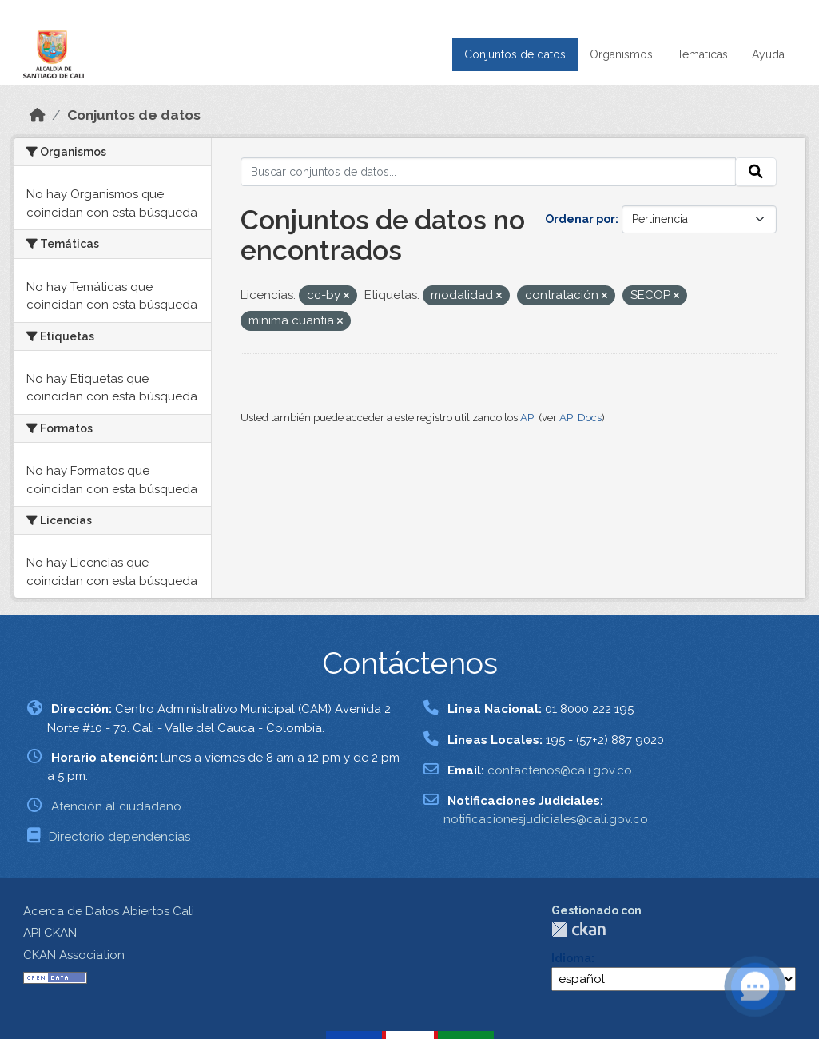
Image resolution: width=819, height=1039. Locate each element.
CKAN (578, 929)
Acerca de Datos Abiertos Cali (108, 911)
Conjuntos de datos (515, 54)
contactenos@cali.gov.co (559, 770)
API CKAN (50, 933)
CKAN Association (74, 955)
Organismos (621, 54)
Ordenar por (580, 219)
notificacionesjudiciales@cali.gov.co (545, 819)
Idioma (571, 958)
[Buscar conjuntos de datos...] (488, 171)
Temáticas (702, 54)
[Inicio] (38, 115)
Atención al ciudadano (116, 806)
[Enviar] (756, 171)
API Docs (580, 418)
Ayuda (768, 54)
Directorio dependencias (119, 837)
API (528, 418)
